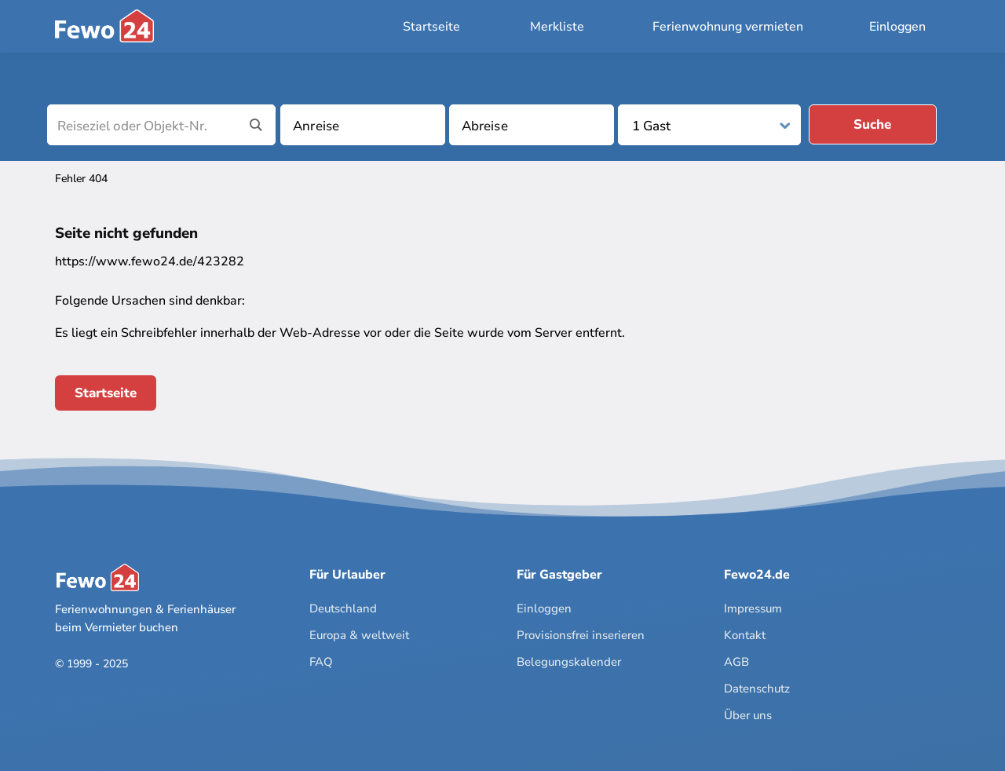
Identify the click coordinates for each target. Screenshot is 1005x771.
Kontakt (745, 635)
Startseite (431, 26)
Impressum (753, 608)
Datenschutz (757, 688)
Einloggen (897, 26)
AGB (736, 662)
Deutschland (343, 608)
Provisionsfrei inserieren (581, 635)
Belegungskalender (569, 662)
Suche (872, 124)
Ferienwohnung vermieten (727, 26)
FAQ (321, 662)
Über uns (748, 715)
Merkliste (557, 26)
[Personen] (710, 126)
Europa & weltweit (359, 635)
